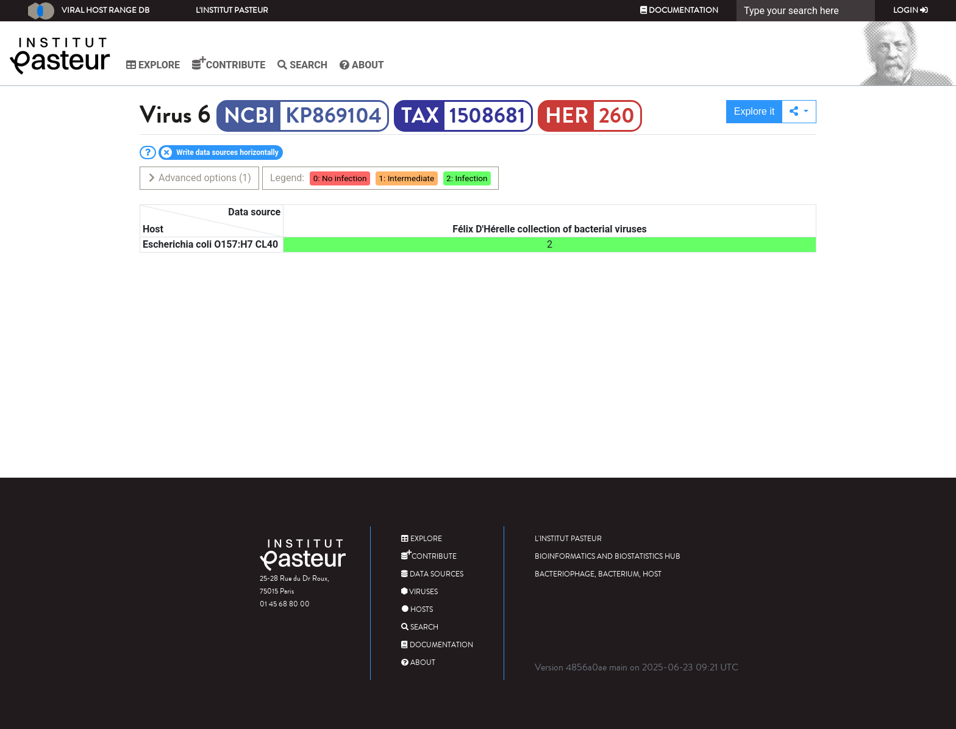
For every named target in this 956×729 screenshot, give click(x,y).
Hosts (417, 610)
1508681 (487, 116)
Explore (153, 65)
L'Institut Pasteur (232, 10)
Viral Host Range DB (88, 11)
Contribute (228, 63)
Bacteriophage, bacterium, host (598, 574)
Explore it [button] (754, 111)
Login (910, 10)
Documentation (679, 10)
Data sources (432, 574)
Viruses (419, 592)
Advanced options (199, 178)
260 (617, 116)
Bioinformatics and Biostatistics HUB (607, 556)
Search (302, 65)
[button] (799, 111)
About (362, 65)
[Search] (806, 10)
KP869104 (333, 116)
